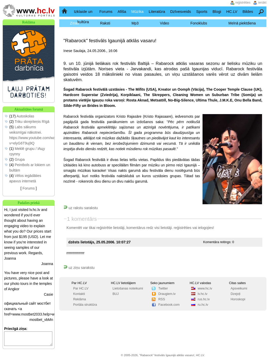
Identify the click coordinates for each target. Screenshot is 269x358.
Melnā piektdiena (242, 23)
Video (164, 23)
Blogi (217, 11)
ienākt (262, 2)
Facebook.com (169, 304)
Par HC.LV (80, 288)
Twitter (163, 288)
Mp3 (134, 23)
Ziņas (74, 23)
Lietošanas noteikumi (128, 288)
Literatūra (157, 11)
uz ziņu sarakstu (79, 268)
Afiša (121, 11)
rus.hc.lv (204, 299)
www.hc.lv (205, 288)
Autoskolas (25, 116)
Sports (201, 11)
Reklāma (79, 299)
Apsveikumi (239, 288)
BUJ (116, 294)
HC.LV (231, 11)
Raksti (105, 23)
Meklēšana (261, 11)
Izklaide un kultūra (83, 16)
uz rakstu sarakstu (80, 208)
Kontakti (79, 294)
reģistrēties (182, 228)
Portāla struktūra (85, 304)
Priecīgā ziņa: (15, 329)
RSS (161, 299)
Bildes (247, 11)
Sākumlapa (65, 11)
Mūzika (137, 11)
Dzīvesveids (180, 11)
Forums (105, 11)
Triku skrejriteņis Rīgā (32, 122)
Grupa (20, 159)
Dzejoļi (235, 294)
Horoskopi (238, 299)
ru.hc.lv (203, 304)
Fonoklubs (198, 23)
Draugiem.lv (166, 294)
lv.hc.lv (202, 294)
